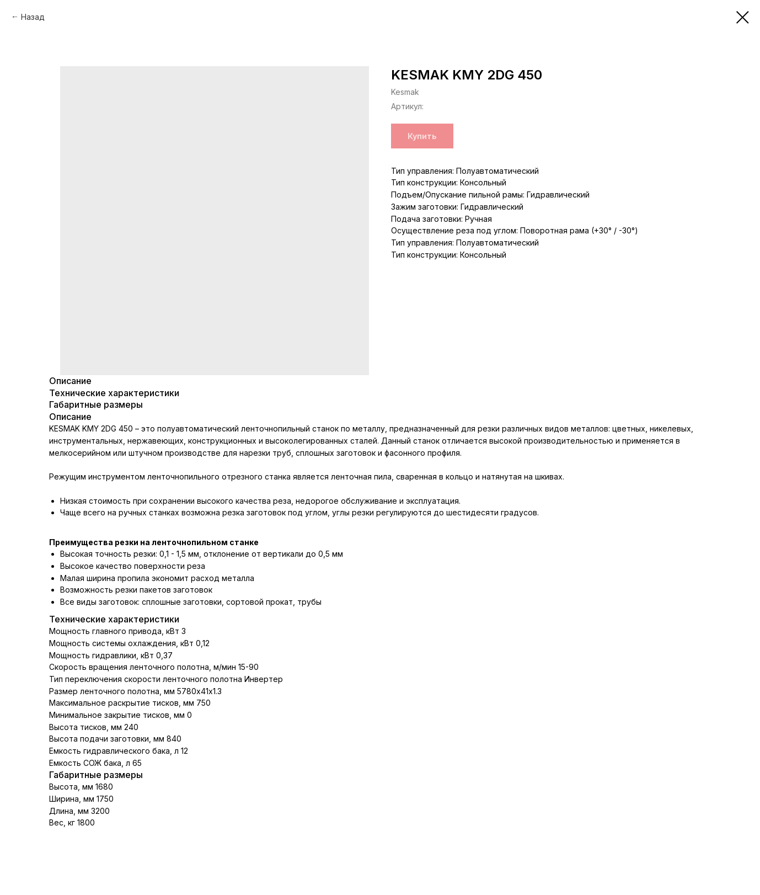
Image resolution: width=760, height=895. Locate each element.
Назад (33, 17)
